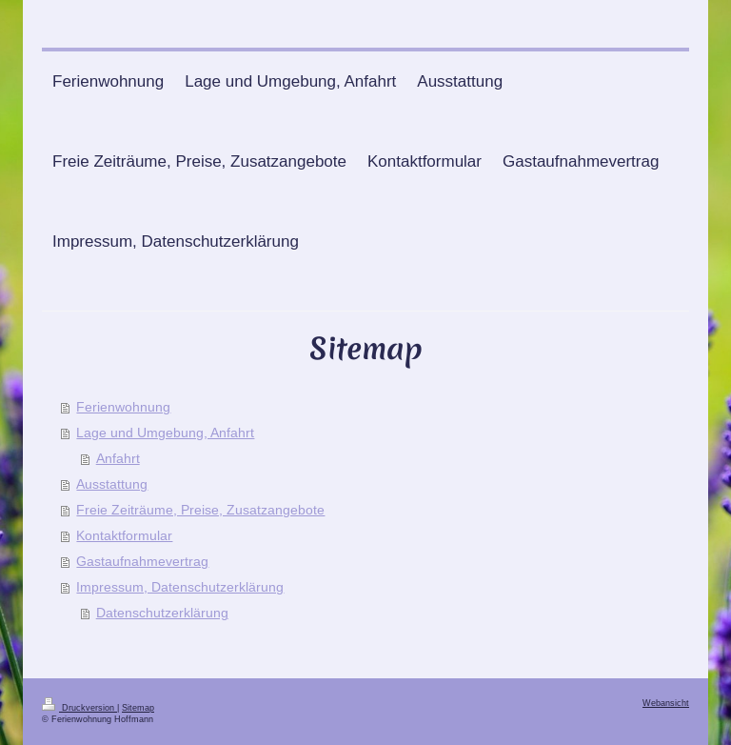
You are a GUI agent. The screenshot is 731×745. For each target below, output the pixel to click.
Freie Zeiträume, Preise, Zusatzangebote (200, 509)
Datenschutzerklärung (162, 612)
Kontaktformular (124, 535)
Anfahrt (118, 458)
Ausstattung (112, 484)
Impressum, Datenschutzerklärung (180, 586)
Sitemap (138, 708)
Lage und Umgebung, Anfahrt (165, 432)
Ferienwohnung (123, 406)
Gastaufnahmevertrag (142, 561)
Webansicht (665, 703)
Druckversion (79, 708)
